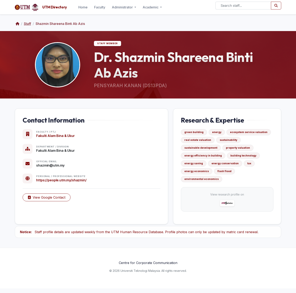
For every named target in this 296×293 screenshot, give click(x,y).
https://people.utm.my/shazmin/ (63, 182)
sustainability (195, 150)
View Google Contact (49, 200)
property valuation (199, 157)
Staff (27, 24)
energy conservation (200, 173)
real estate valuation (246, 142)
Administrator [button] (123, 7)
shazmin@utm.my (52, 168)
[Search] (243, 5)
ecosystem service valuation (205, 142)
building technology (200, 165)
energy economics (247, 173)
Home (83, 7)
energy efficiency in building (238, 157)
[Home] (17, 24)
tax (224, 173)
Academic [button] (151, 7)
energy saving (230, 165)
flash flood (194, 181)
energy (219, 134)
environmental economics (226, 181)
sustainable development (229, 150)
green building (196, 134)
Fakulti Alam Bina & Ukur (57, 138)
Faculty (99, 7)
